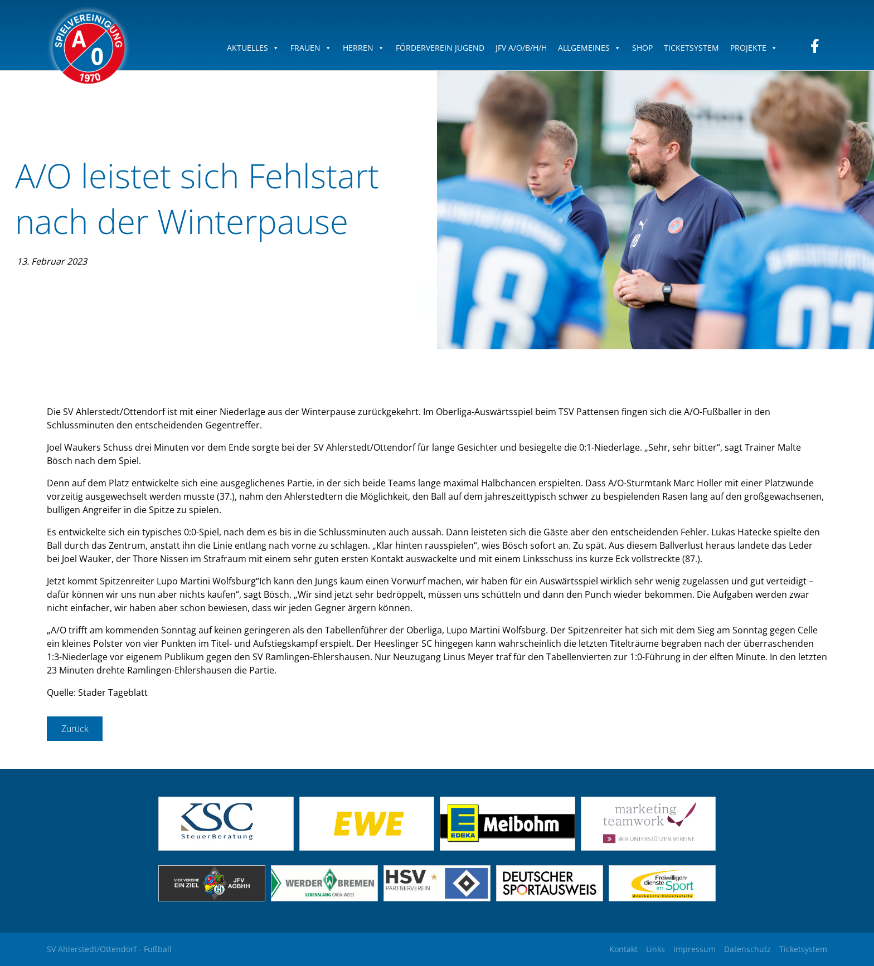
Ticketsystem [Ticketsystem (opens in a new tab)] (803, 949)
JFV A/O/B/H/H (521, 47)
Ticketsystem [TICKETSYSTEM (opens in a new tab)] (691, 47)
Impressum (694, 949)
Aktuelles (253, 47)
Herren (364, 47)
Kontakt (623, 949)
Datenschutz (747, 949)
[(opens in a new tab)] (367, 847)
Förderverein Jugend (440, 47)
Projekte (754, 47)
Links (655, 949)
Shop (642, 47)
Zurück (75, 729)
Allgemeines (589, 47)
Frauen (311, 47)
